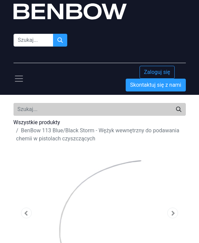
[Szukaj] (60, 40)
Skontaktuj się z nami (155, 85)
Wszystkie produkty (37, 122)
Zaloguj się (157, 72)
